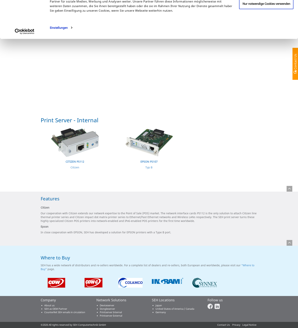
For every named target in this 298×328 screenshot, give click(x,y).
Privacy (236, 324)
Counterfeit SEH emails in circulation (64, 312)
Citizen (75, 167)
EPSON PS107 (149, 161)
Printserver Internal (111, 312)
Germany (160, 312)
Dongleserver (107, 308)
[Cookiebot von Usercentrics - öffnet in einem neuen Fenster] (24, 63)
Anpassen (266, 23)
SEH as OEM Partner (55, 308)
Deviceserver (107, 305)
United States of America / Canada (174, 308)
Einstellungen (59, 59)
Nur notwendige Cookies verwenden (266, 35)
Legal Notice (249, 324)
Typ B (148, 167)
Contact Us (223, 324)
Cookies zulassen (266, 10)
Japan (158, 305)
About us (49, 305)
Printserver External (111, 315)
